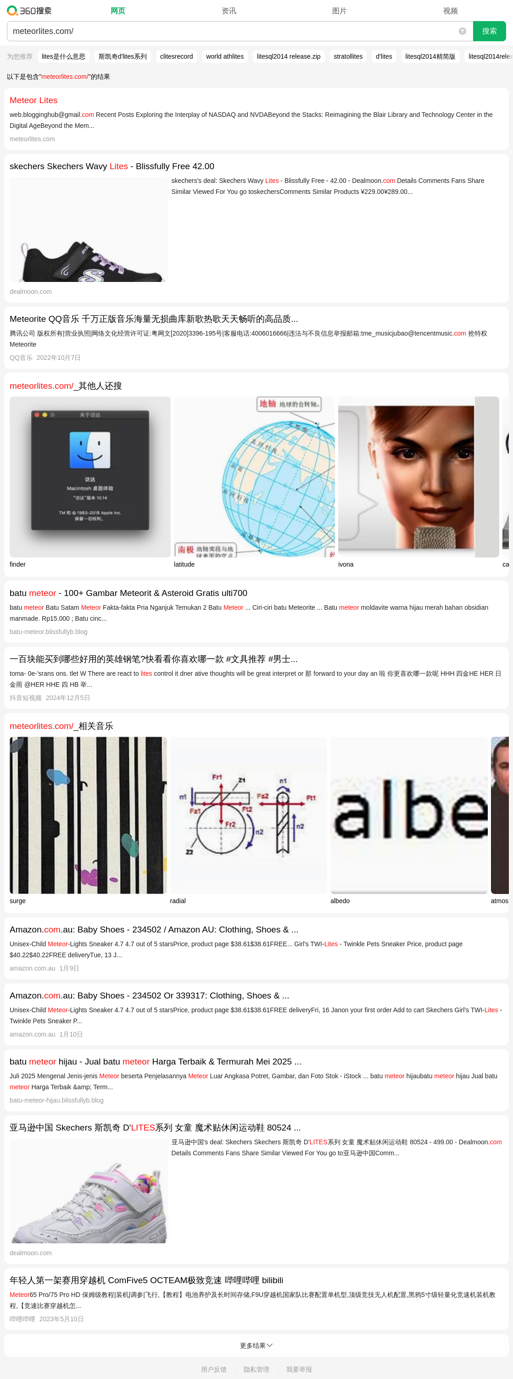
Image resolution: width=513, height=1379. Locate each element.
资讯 (229, 11)
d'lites (384, 56)
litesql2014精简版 (431, 56)
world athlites (225, 56)
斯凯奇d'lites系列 (123, 56)
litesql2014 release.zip (289, 56)
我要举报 (299, 1369)
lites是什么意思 (63, 56)
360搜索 (31, 10)
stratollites (348, 56)
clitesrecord (176, 56)
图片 (339, 11)
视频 (450, 11)
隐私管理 (256, 1369)
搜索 (489, 31)
